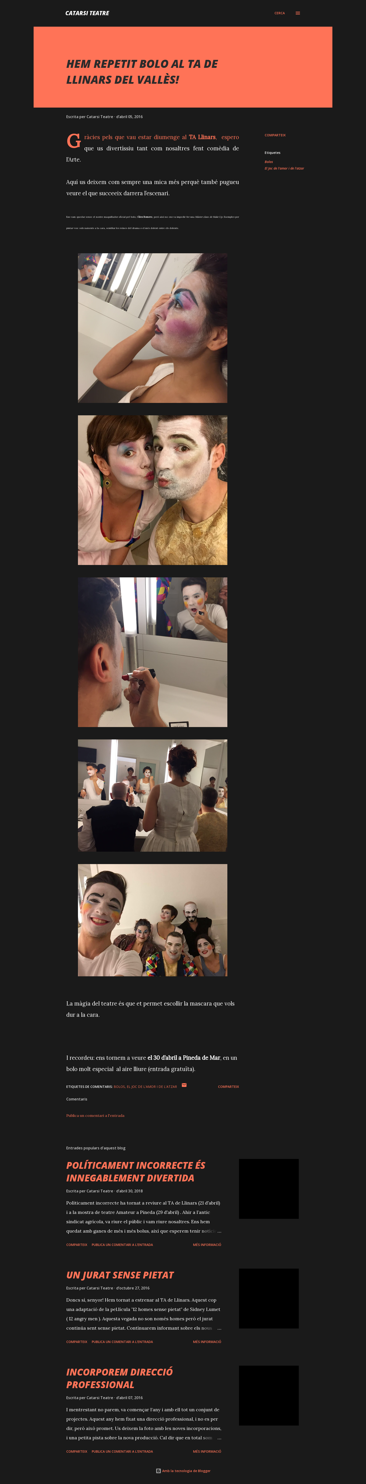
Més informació (207, 1244)
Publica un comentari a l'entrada (95, 1115)
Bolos (269, 161)
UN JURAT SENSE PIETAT (120, 1274)
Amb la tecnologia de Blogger (183, 1471)
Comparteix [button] (275, 135)
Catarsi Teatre (87, 13)
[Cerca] (279, 13)
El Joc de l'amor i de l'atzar (284, 168)
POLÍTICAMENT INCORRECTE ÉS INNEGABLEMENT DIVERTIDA (135, 1171)
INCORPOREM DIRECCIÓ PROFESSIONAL (119, 1378)
